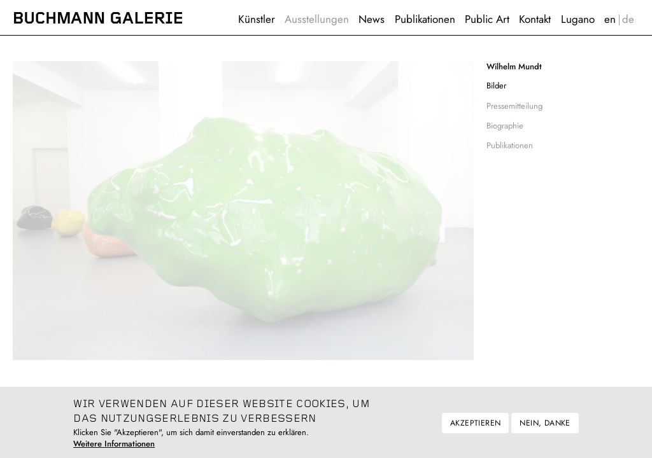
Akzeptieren (475, 428)
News (371, 19)
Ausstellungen (317, 19)
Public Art (487, 19)
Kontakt (535, 19)
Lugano (578, 19)
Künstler (256, 19)
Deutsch (628, 19)
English (609, 19)
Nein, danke (545, 428)
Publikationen (425, 19)
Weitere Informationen (114, 449)
